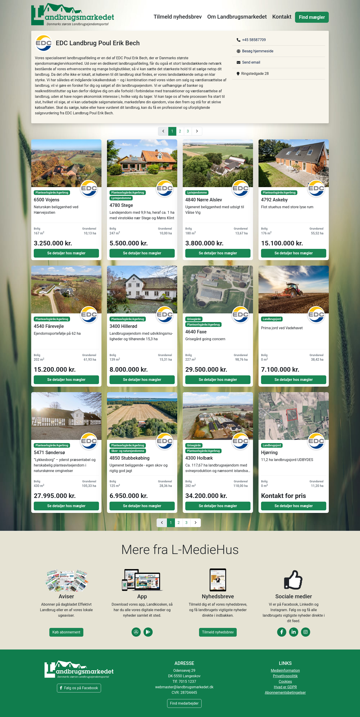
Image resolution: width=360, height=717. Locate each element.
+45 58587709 (254, 40)
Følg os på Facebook (79, 688)
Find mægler (312, 17)
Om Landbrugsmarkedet (237, 17)
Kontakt (281, 17)
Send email (251, 62)
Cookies (285, 681)
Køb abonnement (66, 632)
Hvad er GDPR (285, 687)
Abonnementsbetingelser (285, 692)
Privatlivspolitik (285, 676)
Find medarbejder (184, 703)
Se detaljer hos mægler (66, 253)
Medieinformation (285, 670)
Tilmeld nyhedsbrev (178, 17)
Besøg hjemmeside (257, 51)
